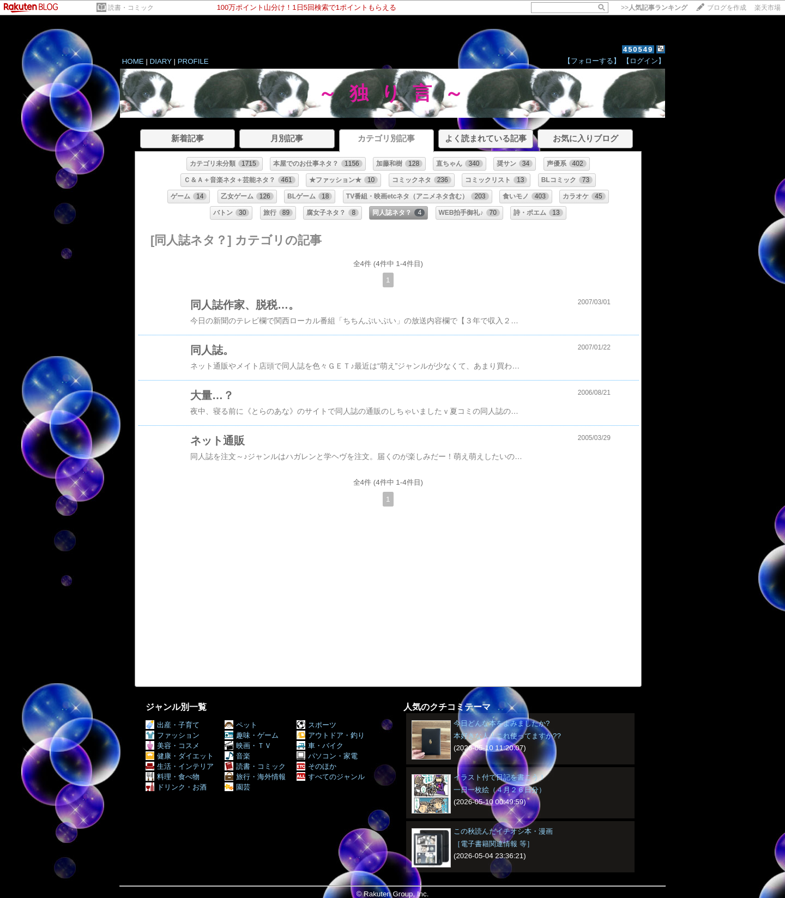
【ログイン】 (644, 61)
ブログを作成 (726, 7)
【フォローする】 (592, 61)
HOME (133, 61)
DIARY (161, 61)
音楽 (237, 756)
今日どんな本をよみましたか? (502, 723)
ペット (241, 725)
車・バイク (320, 746)
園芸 (237, 787)
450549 (638, 49)
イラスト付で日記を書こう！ (500, 777)
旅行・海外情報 (255, 777)
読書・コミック (131, 7)
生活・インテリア (180, 766)
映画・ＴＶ (248, 746)
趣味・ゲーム (252, 735)
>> (654, 7)
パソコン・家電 (327, 756)
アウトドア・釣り (331, 735)
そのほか (316, 766)
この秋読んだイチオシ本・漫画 (503, 831)
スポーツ (316, 725)
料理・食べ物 (173, 777)
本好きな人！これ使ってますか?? (507, 736)
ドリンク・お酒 (176, 787)
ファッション (173, 735)
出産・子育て (173, 725)
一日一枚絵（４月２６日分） (500, 790)
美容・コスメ (173, 746)
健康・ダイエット (180, 756)
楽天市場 (767, 7)
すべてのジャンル (331, 777)
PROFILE (193, 61)
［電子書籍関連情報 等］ (494, 844)
